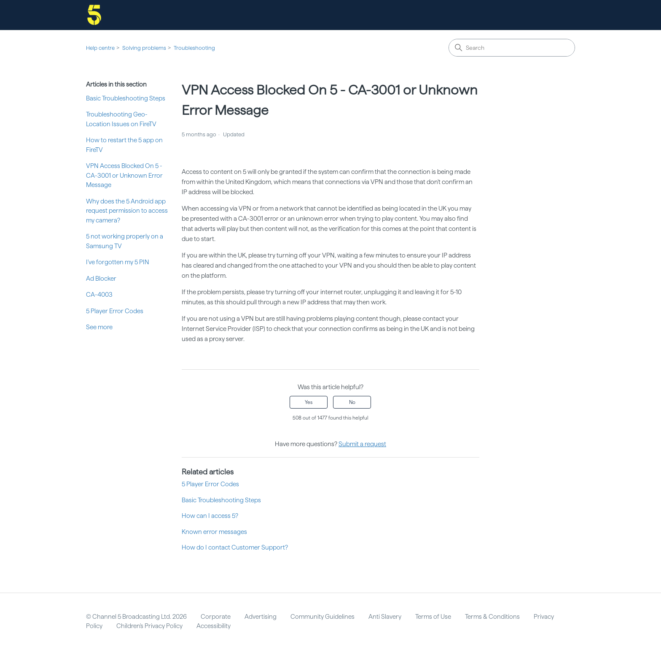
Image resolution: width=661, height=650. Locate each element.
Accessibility (213, 626)
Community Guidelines (322, 616)
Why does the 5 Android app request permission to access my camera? (127, 211)
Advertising (261, 616)
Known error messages (214, 532)
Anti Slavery (384, 616)
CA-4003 (99, 294)
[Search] (512, 47)
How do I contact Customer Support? (235, 547)
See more (99, 327)
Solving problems (144, 48)
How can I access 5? (210, 516)
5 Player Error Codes (114, 311)
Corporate (216, 616)
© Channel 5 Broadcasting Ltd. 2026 (136, 616)
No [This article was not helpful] (352, 402)
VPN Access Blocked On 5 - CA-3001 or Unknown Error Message (124, 175)
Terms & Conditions (492, 616)
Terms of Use (433, 616)
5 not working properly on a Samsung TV (124, 241)
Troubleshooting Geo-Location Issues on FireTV (121, 119)
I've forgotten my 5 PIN (117, 262)
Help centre (100, 48)
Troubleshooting (194, 48)
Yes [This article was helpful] (308, 402)
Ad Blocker (101, 278)
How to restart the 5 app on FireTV (124, 145)
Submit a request (362, 444)
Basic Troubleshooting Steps (125, 98)
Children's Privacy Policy (149, 626)
